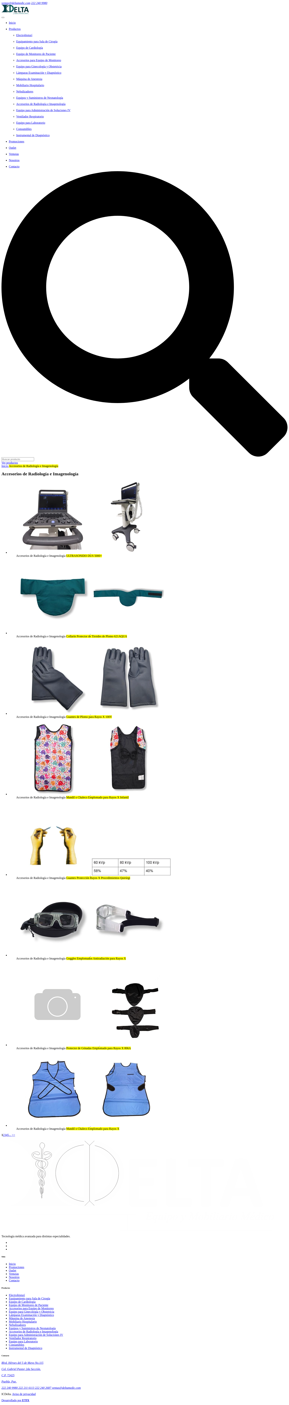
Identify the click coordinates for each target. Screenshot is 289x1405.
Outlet (12, 1270)
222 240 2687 (43, 1387)
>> (13, 1135)
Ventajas (14, 1273)
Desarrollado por (15, 1400)
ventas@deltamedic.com (15, 3)
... (10, 1135)
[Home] (148, 22)
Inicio (5, 466)
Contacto (14, 1280)
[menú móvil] (2, 17)
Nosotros (14, 1277)
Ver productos (9, 462)
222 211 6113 (26, 1387)
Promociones (16, 1267)
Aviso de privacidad (24, 1394)
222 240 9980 (39, 3)
